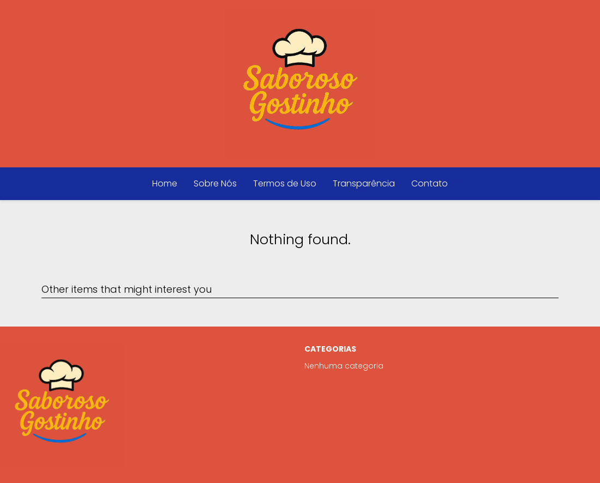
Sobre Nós (215, 183)
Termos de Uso (284, 183)
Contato (429, 183)
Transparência (364, 183)
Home (164, 183)
